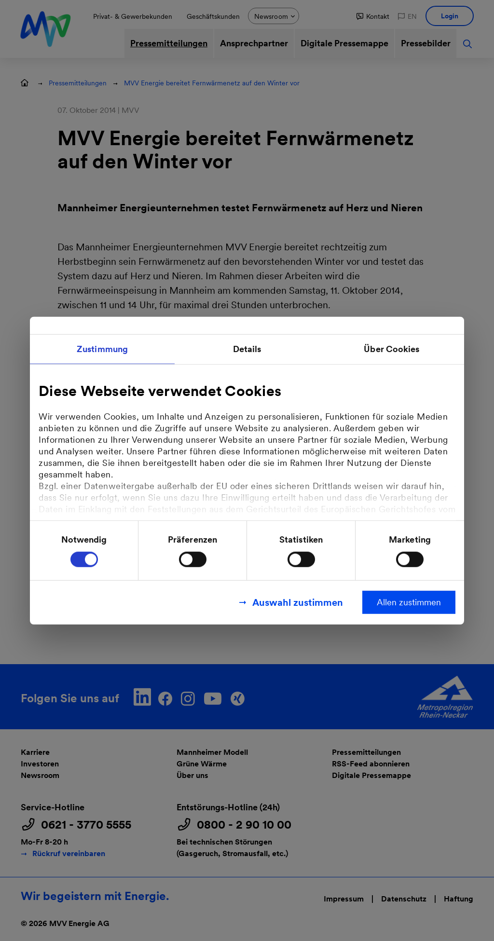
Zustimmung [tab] (102, 348)
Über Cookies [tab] (391, 348)
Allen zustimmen (409, 602)
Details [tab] (247, 348)
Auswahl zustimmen (297, 602)
